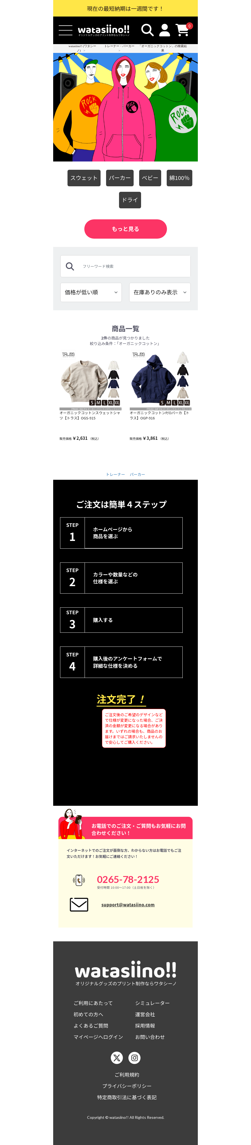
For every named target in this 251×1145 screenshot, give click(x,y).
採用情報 (145, 1025)
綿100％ (179, 178)
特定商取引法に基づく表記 (127, 1097)
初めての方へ (88, 1014)
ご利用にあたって (93, 1002)
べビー (150, 178)
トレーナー (115, 474)
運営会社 (145, 1014)
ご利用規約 (127, 1074)
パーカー (120, 178)
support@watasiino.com (128, 904)
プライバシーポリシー (127, 1085)
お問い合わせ (150, 1036)
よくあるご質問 (91, 1025)
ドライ (130, 200)
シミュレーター (152, 1002)
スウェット (84, 178)
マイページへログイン (98, 1036)
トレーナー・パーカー (119, 46)
